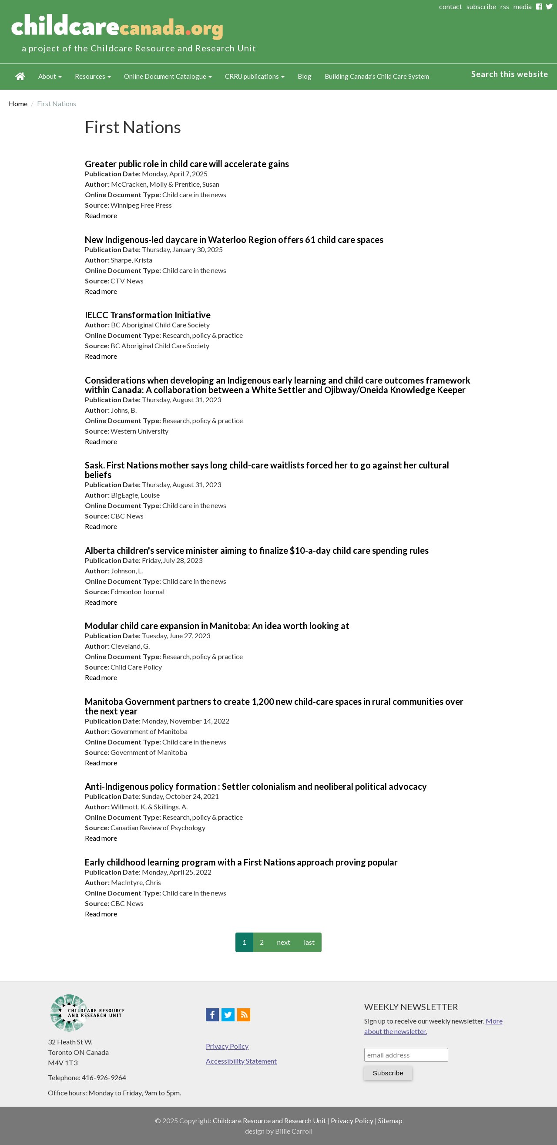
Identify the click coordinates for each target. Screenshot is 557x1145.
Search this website (509, 74)
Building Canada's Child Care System (377, 76)
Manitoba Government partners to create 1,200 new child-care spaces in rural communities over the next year (274, 706)
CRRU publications (255, 76)
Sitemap (390, 1120)
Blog (305, 76)
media (522, 6)
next (283, 942)
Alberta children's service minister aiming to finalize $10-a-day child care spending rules (257, 550)
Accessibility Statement (241, 1061)
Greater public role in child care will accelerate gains (187, 163)
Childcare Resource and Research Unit (269, 1120)
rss (504, 6)
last (309, 942)
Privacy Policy (227, 1046)
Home (20, 77)
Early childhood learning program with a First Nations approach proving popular (241, 862)
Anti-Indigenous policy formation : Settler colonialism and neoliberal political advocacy (256, 786)
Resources (93, 76)
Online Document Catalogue (168, 76)
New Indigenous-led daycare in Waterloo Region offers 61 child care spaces (234, 239)
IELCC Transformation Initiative (148, 315)
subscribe (481, 6)
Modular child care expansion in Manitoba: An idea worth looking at (217, 625)
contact (450, 6)
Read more (101, 215)
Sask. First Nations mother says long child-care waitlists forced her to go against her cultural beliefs (267, 470)
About (50, 76)
